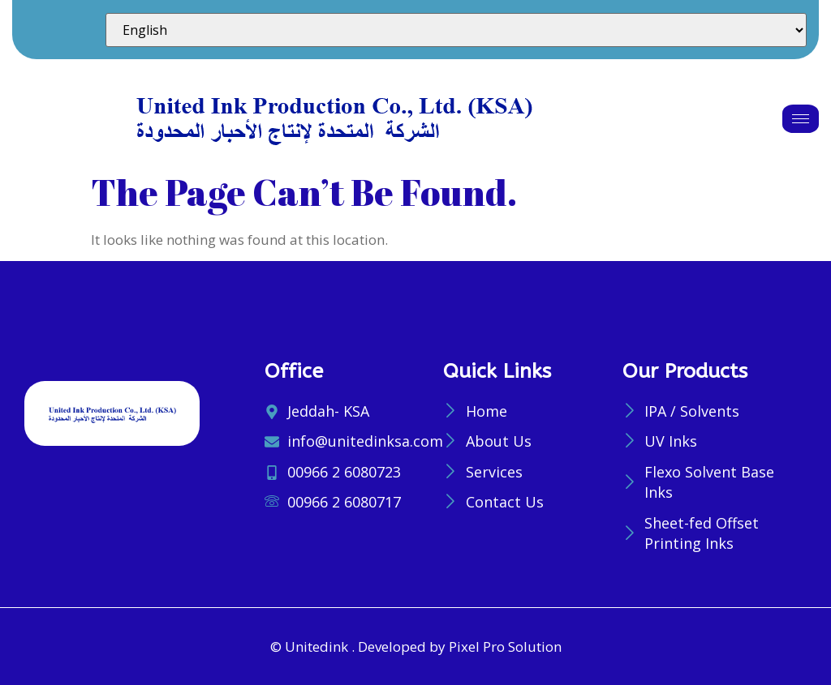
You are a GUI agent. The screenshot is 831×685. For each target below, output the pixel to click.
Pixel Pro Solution (505, 646)
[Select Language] (456, 30)
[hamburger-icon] (800, 119)
